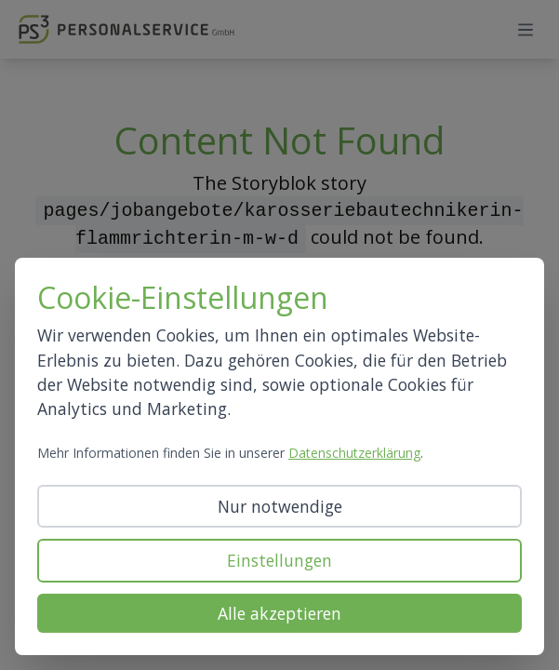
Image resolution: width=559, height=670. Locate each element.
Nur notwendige (280, 506)
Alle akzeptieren (279, 613)
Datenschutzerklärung (354, 453)
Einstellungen (279, 560)
